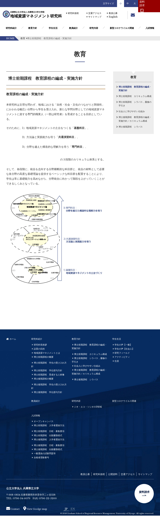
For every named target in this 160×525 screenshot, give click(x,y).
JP (66, 518)
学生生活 (53, 28)
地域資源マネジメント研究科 (34, 14)
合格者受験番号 (41, 467)
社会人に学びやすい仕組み (132, 111)
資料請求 (144, 501)
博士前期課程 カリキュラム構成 (135, 96)
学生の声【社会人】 (124, 358)
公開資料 (113, 483)
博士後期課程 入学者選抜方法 (49, 448)
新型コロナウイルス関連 (122, 28)
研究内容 (93, 28)
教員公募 (112, 13)
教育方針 (32, 28)
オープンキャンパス (43, 430)
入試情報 (149, 28)
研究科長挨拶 (40, 354)
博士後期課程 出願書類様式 (48, 458)
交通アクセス (94, 13)
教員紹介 (73, 28)
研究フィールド (122, 362)
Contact (13, 518)
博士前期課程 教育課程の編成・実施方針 (135, 88)
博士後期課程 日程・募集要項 (49, 454)
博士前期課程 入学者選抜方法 (49, 435)
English (112, 16)
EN (72, 518)
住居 (117, 370)
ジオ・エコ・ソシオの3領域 (88, 416)
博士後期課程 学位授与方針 (48, 401)
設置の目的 (39, 358)
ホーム (11, 348)
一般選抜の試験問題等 (45, 463)
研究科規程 (72, 13)
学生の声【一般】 (123, 354)
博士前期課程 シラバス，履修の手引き (135, 104)
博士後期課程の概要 (43, 388)
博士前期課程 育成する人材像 (49, 384)
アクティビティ (122, 366)
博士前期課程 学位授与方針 (48, 380)
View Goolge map (35, 518)
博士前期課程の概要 (43, 366)
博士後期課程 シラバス (131, 126)
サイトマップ (94, 16)
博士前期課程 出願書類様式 (48, 444)
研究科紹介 (11, 28)
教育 (23, 38)
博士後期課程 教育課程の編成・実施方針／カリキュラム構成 (135, 119)
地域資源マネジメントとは (47, 362)
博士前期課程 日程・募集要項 (49, 440)
